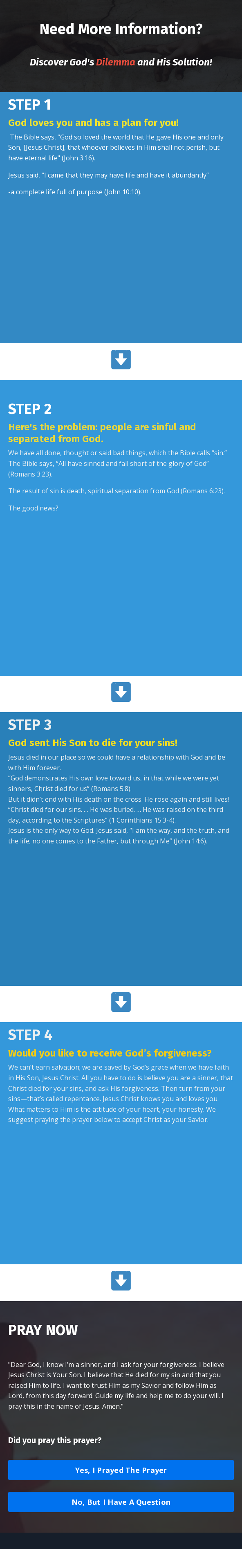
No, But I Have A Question (121, 1502)
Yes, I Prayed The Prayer (121, 1470)
